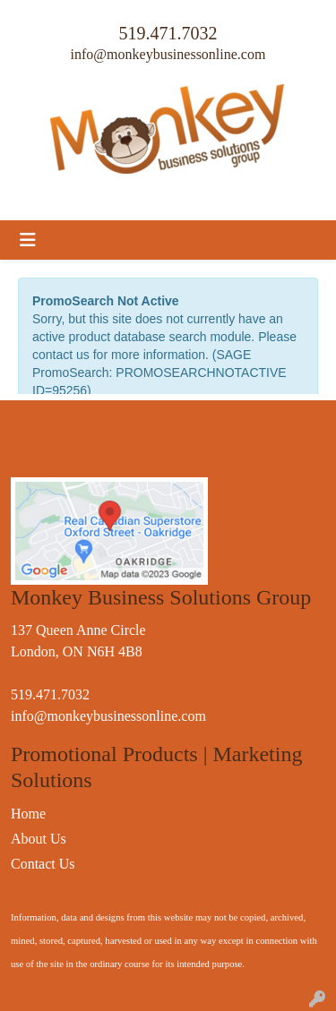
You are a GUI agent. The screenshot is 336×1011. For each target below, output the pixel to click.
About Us (38, 838)
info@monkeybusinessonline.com (168, 54)
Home (28, 813)
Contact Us (43, 863)
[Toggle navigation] (28, 240)
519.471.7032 (168, 33)
